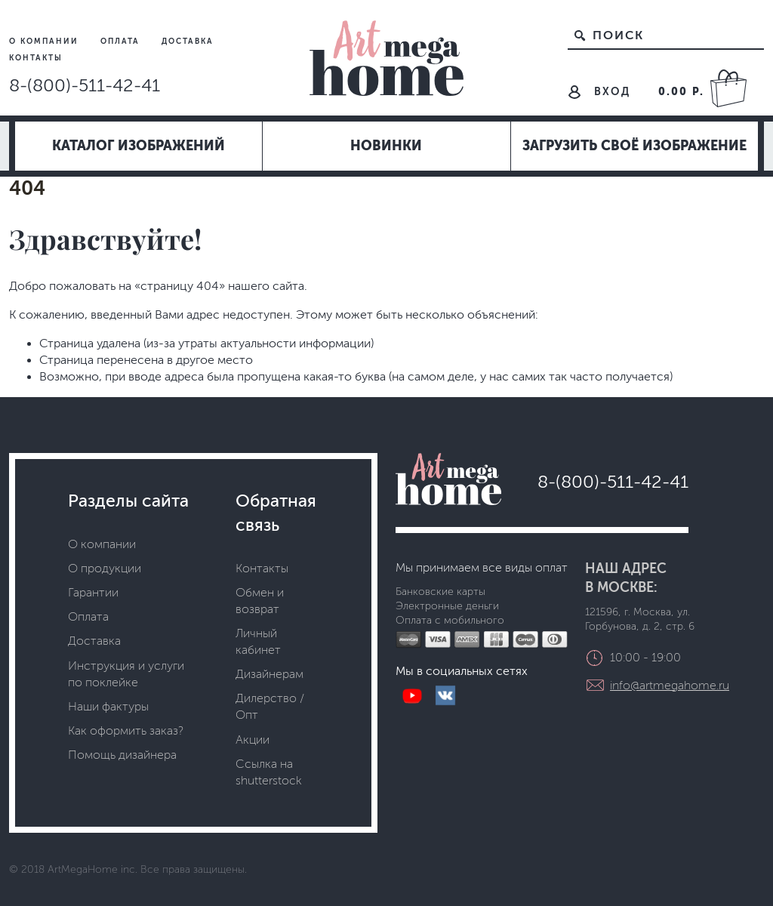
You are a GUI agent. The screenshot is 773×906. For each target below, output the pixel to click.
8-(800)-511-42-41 (84, 85)
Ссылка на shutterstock (269, 772)
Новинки (386, 145)
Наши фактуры (108, 706)
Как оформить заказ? (125, 730)
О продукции (104, 568)
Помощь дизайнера (122, 754)
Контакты (36, 58)
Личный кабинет (258, 641)
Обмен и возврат (260, 600)
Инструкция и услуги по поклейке (126, 674)
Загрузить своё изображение (634, 145)
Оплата (121, 41)
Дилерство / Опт (270, 706)
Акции (252, 739)
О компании (45, 41)
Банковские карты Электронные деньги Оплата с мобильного (450, 606)
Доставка (188, 41)
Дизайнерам (269, 673)
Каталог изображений (138, 145)
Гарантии (93, 592)
